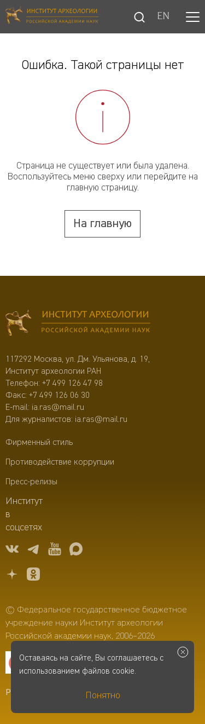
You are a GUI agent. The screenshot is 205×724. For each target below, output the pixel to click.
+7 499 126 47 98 (72, 383)
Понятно (102, 695)
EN (163, 16)
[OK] (33, 575)
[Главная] (51, 16)
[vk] (12, 550)
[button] (193, 17)
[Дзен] (12, 575)
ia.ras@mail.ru (58, 407)
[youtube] (54, 550)
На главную (102, 224)
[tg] (33, 550)
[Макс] (76, 550)
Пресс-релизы (31, 482)
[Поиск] (139, 17)
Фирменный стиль (39, 442)
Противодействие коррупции (59, 462)
